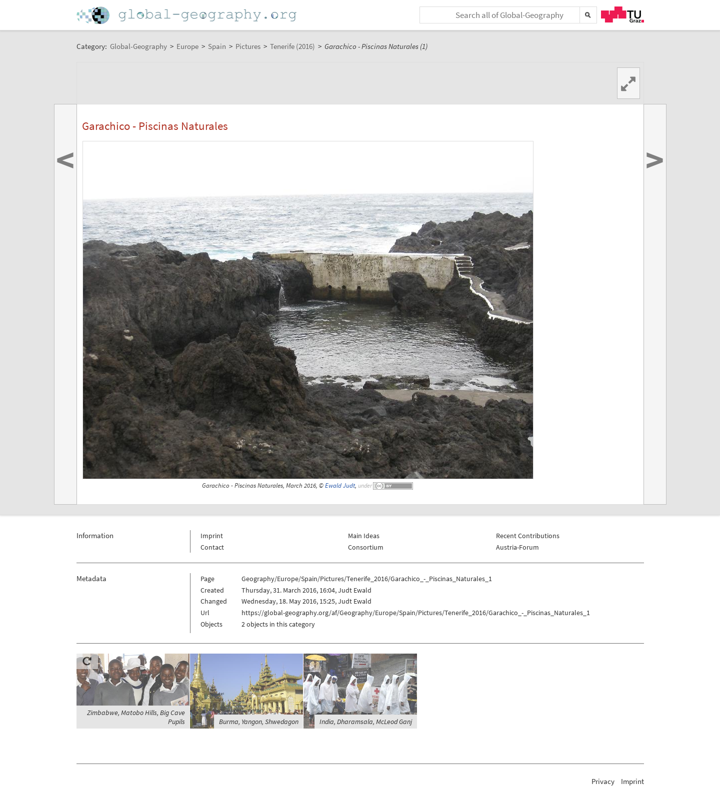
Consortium (366, 547)
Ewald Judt (340, 485)
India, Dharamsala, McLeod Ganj (366, 721)
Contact (212, 547)
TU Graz (622, 14)
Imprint (211, 535)
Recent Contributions (528, 535)
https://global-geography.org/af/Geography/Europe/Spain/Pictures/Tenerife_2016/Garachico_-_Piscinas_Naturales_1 (416, 612)
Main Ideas (364, 535)
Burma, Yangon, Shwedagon (258, 721)
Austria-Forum (517, 547)
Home (187, 15)
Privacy (603, 781)
